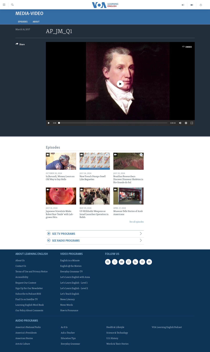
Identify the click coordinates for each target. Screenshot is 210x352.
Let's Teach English (69, 294)
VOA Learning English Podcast (167, 327)
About (36, 22)
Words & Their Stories (117, 344)
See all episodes (137, 222)
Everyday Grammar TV (71, 272)
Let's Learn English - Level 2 (74, 288)
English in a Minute (70, 260)
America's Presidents (26, 333)
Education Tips (68, 338)
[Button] (20, 45)
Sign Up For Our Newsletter (29, 288)
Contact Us (20, 266)
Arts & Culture (22, 344)
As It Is (64, 327)
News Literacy (67, 299)
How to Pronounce (69, 310)
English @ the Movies (70, 266)
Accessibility (21, 277)
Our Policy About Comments (29, 310)
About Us (20, 260)
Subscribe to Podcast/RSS (28, 294)
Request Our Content (25, 283)
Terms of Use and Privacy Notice (31, 272)
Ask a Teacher (68, 333)
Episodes (23, 22)
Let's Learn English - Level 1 (74, 283)
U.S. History (112, 338)
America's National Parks (28, 327)
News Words (66, 305)
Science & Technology (117, 333)
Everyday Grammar (70, 344)
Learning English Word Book (29, 305)
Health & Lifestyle (115, 327)
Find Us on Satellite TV (26, 299)
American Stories (24, 338)
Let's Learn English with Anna (75, 277)
